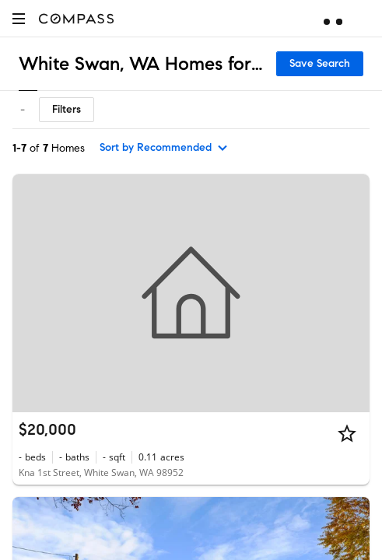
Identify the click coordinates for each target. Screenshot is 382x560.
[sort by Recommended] (164, 147)
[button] (18, 18)
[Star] (347, 433)
